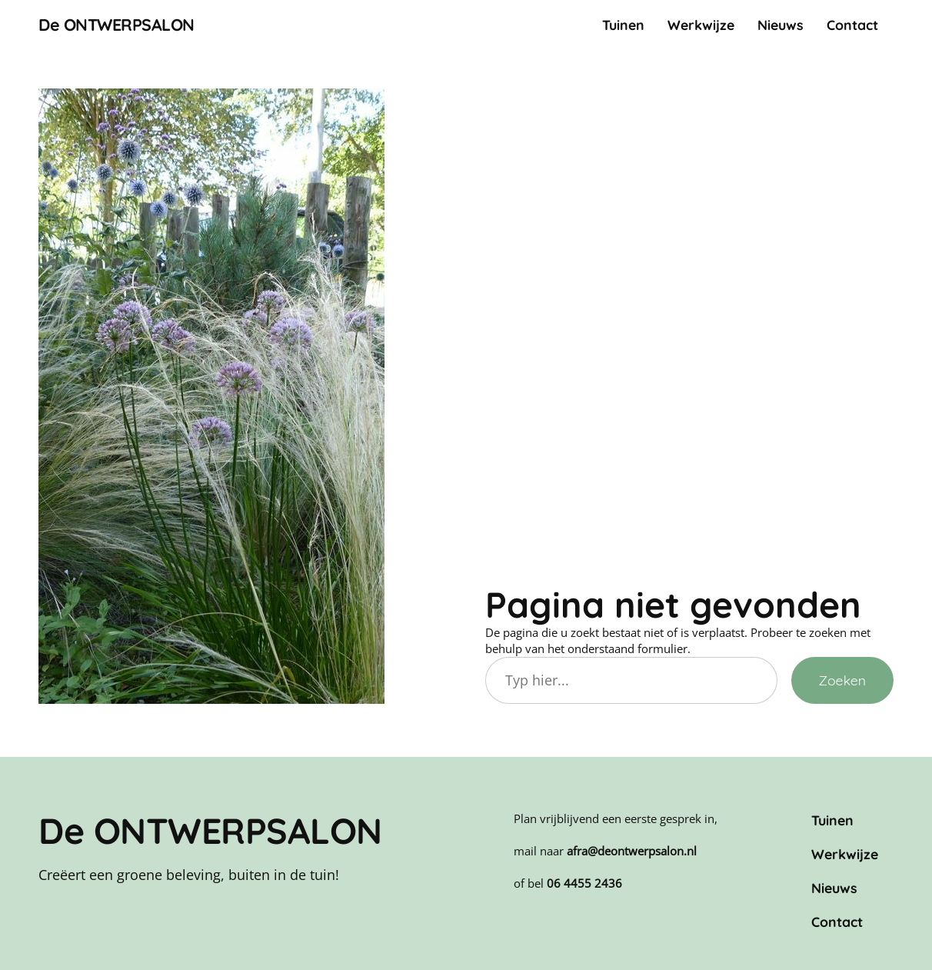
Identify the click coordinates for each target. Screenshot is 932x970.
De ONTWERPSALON (116, 25)
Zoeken (842, 680)
